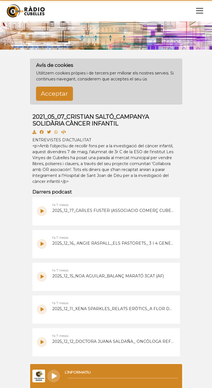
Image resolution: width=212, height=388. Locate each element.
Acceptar (54, 93)
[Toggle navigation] (199, 10)
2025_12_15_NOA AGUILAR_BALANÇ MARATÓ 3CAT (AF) (108, 276)
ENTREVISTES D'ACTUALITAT (61, 140)
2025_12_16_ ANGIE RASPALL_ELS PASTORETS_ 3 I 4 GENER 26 (113, 243)
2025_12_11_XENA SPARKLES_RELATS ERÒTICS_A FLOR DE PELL (113, 308)
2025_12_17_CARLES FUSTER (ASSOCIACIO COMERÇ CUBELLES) (113, 210)
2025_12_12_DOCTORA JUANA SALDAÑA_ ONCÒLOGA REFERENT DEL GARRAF (113, 341)
